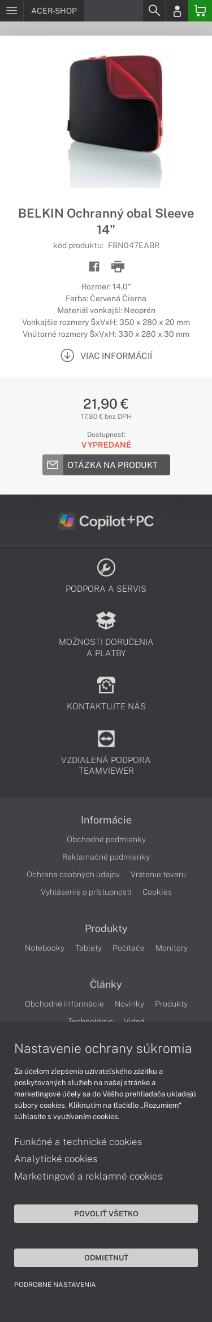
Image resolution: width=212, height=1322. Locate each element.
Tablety (88, 947)
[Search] (153, 10)
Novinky (129, 1003)
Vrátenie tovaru (158, 874)
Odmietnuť (106, 1257)
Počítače (129, 947)
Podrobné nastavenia (55, 1285)
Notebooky (44, 947)
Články (106, 984)
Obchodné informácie (64, 1003)
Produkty (106, 929)
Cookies (157, 891)
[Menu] (11, 10)
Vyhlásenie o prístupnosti (86, 891)
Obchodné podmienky (106, 839)
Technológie (90, 1021)
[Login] (177, 10)
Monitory (171, 947)
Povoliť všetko (106, 1213)
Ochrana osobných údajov (73, 874)
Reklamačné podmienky (106, 856)
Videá (134, 1021)
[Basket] (200, 10)
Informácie (106, 820)
